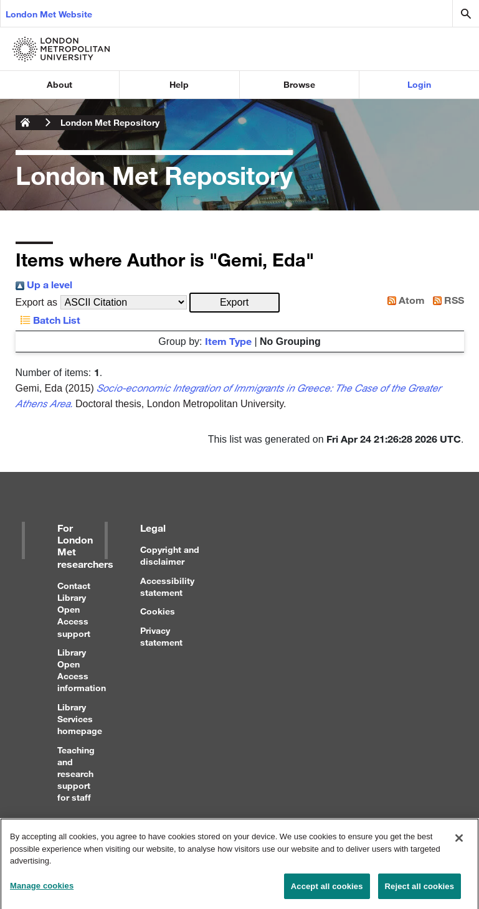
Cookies (157, 611)
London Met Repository (109, 122)
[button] (234, 303)
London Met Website (49, 14)
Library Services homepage (79, 719)
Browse (299, 84)
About (59, 84)
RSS (446, 300)
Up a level (44, 284)
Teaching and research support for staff (76, 774)
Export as (37, 302)
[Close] (459, 842)
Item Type (228, 341)
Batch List (48, 320)
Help (179, 84)
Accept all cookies (327, 890)
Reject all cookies (419, 890)
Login (419, 84)
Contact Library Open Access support (73, 609)
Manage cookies (42, 890)
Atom (403, 300)
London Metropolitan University (26, 122)
